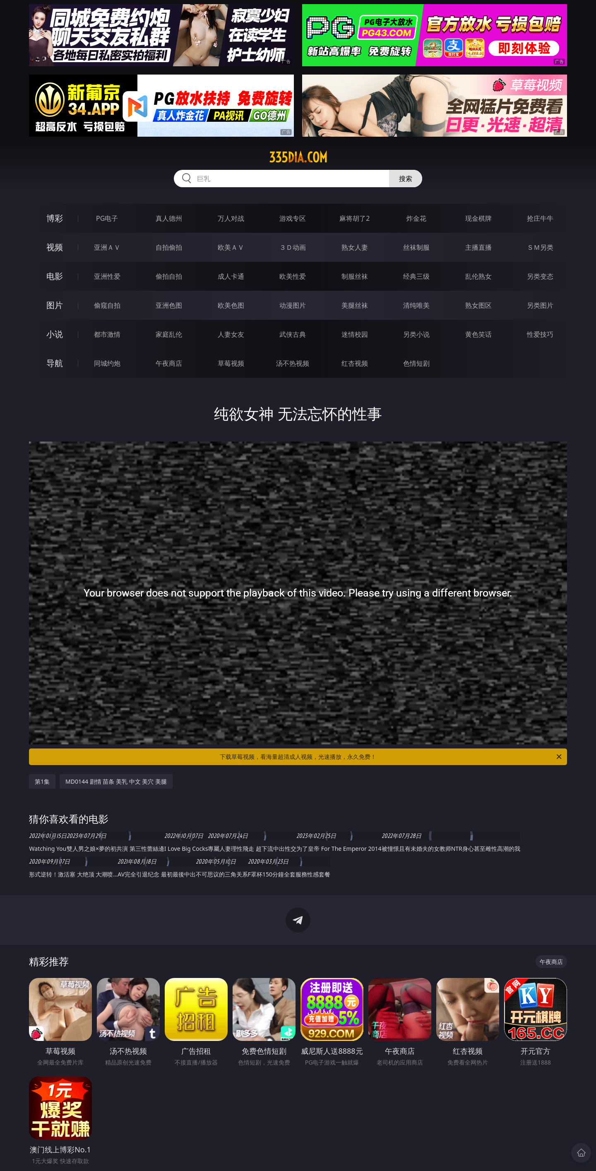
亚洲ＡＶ (107, 247)
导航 (54, 363)
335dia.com (298, 157)
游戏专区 (292, 218)
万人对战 (231, 218)
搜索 (405, 178)
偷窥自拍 (107, 305)
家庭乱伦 (169, 334)
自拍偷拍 (169, 247)
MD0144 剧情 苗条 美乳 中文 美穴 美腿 (116, 781)
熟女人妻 (354, 247)
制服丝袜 (354, 276)
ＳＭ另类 (540, 247)
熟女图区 (478, 305)
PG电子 (107, 218)
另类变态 (540, 276)
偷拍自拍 (169, 276)
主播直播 (478, 247)
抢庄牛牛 (540, 218)
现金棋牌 (478, 218)
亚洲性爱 (107, 276)
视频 (54, 247)
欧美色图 (231, 305)
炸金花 (416, 218)
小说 (54, 334)
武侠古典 (292, 334)
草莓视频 (231, 363)
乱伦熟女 (478, 276)
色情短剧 (416, 363)
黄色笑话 (478, 334)
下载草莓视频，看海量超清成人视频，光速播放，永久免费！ (391, 757)
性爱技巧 (540, 334)
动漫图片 (292, 305)
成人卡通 (231, 276)
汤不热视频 (292, 363)
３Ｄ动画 (292, 247)
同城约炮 (107, 363)
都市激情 (107, 334)
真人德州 (169, 218)
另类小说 (416, 334)
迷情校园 (354, 334)
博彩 (54, 218)
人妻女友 (231, 334)
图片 (54, 305)
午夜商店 (169, 363)
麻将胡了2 (354, 218)
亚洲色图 (169, 305)
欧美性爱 (292, 276)
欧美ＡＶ (231, 247)
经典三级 (416, 276)
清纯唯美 (416, 305)
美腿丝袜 (354, 305)
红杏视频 (354, 363)
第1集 (42, 781)
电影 (54, 276)
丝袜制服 (416, 247)
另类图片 (540, 305)
